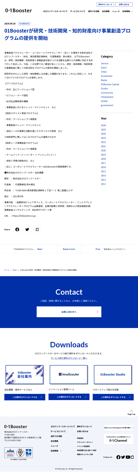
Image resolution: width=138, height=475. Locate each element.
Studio (104, 88)
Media (104, 80)
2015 (103, 171)
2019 (103, 154)
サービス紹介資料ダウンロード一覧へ (69, 358)
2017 (103, 163)
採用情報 (55, 450)
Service (104, 63)
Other (104, 71)
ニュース (54, 445)
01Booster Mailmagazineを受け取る (118, 428)
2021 (103, 146)
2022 (103, 142)
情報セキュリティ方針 (85, 454)
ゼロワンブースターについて (63, 426)
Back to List (69, 249)
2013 (103, 179)
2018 (103, 158)
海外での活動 (56, 436)
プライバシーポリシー (85, 442)
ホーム (6, 270)
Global (104, 101)
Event (104, 67)
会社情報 (54, 441)
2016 (103, 167)
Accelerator (24, 23)
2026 (103, 125)
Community (107, 92)
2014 (103, 175)
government (107, 105)
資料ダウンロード (105, 4)
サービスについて (58, 431)
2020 (103, 150)
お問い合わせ (124, 4)
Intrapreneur (107, 96)
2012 (103, 183)
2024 (103, 133)
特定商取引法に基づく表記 (86, 450)
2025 (103, 129)
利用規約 (80, 438)
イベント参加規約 (83, 446)
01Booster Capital (110, 84)
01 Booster (18, 10)
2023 (103, 137)
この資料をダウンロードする (25, 397)
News (15, 270)
